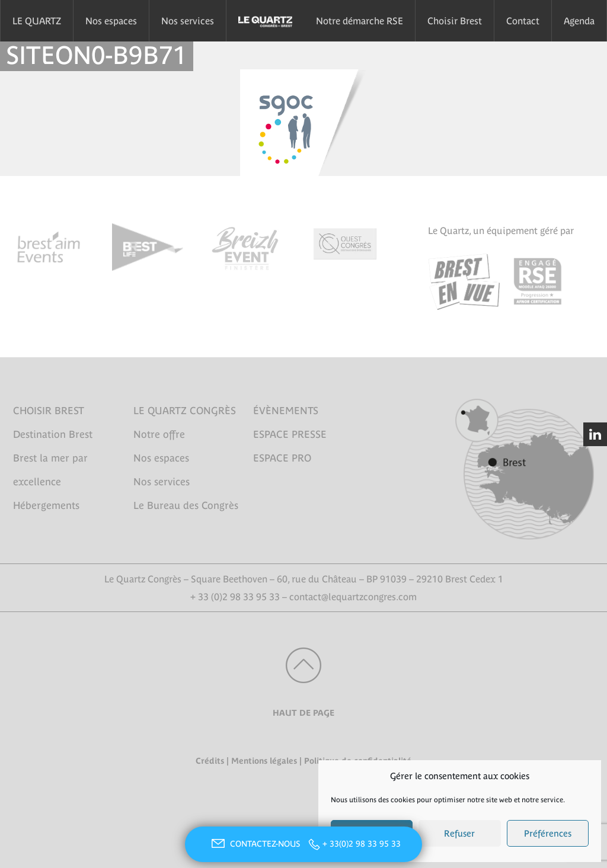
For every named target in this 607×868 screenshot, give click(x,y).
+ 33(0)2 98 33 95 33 (361, 843)
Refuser (459, 833)
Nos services (187, 20)
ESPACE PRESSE (290, 434)
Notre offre (159, 434)
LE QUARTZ (36, 20)
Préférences (547, 833)
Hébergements (46, 505)
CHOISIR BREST (48, 411)
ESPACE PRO (282, 458)
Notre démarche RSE (359, 20)
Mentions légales (264, 760)
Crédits (210, 760)
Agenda (579, 20)
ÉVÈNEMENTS (285, 411)
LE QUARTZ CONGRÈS (184, 411)
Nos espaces (111, 20)
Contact (522, 20)
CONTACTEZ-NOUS (254, 843)
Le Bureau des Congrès (185, 505)
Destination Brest (52, 434)
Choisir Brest (454, 20)
